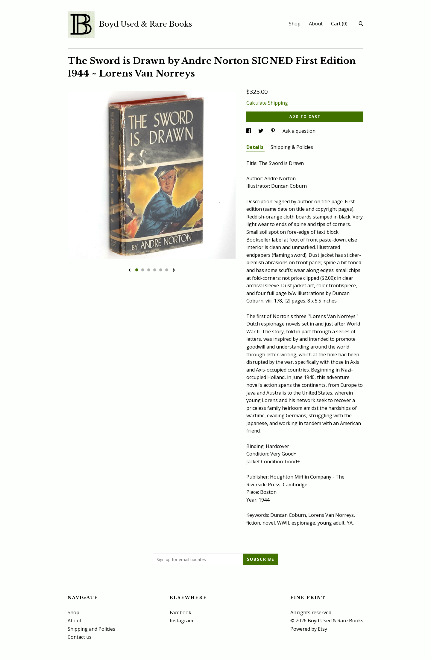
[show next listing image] (173, 270)
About (316, 23)
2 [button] (142, 269)
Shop (295, 23)
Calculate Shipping (267, 103)
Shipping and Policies (91, 629)
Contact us (80, 637)
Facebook (180, 612)
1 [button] (136, 269)
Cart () (339, 23)
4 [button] (154, 269)
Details (255, 147)
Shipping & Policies (292, 147)
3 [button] (148, 269)
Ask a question (299, 131)
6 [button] (166, 269)
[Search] (361, 24)
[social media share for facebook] (249, 131)
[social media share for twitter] (261, 131)
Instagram (181, 620)
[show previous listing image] (129, 270)
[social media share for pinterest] (274, 131)
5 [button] (160, 269)
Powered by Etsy (308, 629)
